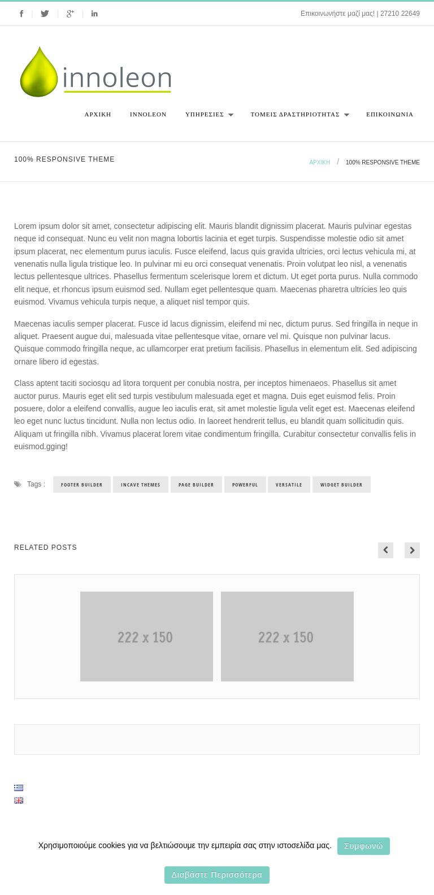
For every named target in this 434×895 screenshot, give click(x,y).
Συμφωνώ (363, 845)
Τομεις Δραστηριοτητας (297, 118)
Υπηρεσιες (206, 118)
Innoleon (148, 114)
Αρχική (98, 114)
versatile (289, 484)
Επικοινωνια (390, 114)
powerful (245, 484)
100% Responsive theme (383, 162)
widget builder (341, 484)
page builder (196, 484)
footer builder (82, 484)
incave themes (140, 484)
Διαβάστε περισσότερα (216, 874)
